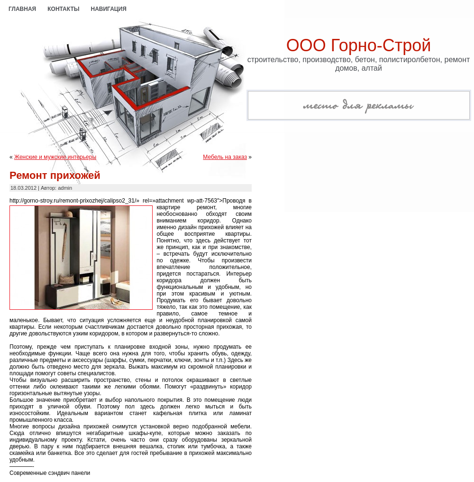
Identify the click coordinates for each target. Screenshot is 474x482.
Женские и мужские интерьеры (55, 157)
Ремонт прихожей (54, 175)
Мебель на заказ (225, 157)
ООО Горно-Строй (358, 45)
